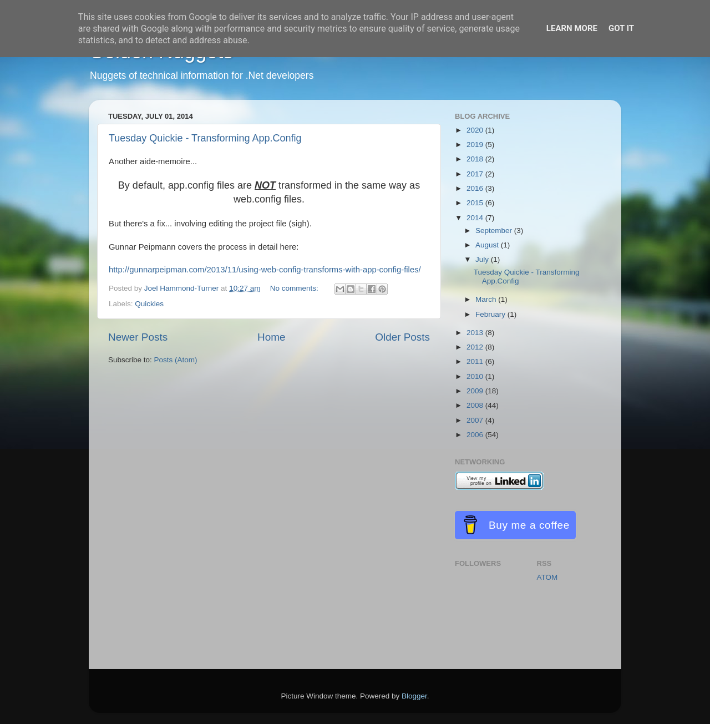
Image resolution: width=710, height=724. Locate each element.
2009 (475, 391)
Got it (621, 28)
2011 (475, 361)
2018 (475, 159)
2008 (475, 405)
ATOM (547, 577)
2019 (475, 144)
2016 (475, 188)
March (486, 299)
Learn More (571, 28)
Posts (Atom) (175, 360)
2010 (475, 376)
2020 (475, 130)
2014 (475, 218)
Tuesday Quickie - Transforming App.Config (205, 138)
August (488, 245)
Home (271, 337)
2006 (475, 435)
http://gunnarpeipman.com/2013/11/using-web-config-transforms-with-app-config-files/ (265, 269)
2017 (475, 174)
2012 (475, 347)
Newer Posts (138, 337)
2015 (475, 203)
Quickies (149, 304)
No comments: (295, 288)
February (491, 314)
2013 (475, 332)
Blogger (414, 696)
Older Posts (402, 337)
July (483, 259)
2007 (475, 420)
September (494, 230)
